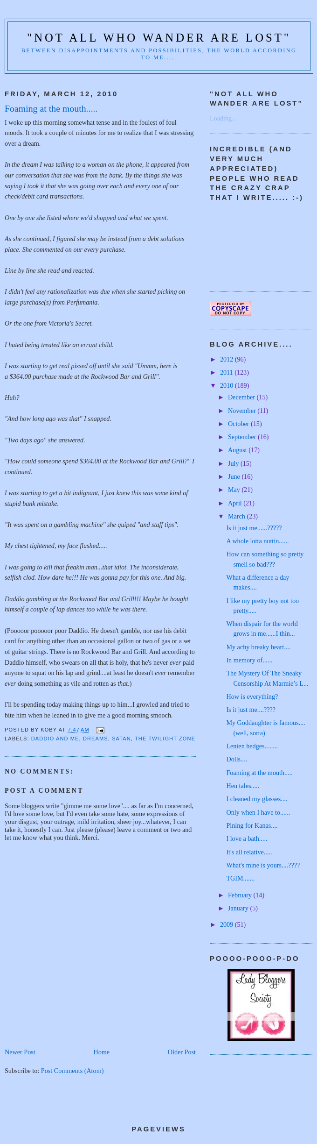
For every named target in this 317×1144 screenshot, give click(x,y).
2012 (227, 359)
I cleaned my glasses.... (256, 799)
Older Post (182, 1052)
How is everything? (252, 696)
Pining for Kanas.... (251, 825)
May (235, 489)
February (241, 895)
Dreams (95, 738)
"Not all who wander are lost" (159, 37)
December (242, 397)
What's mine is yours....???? (263, 865)
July (234, 463)
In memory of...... (249, 660)
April (235, 503)
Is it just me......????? (254, 528)
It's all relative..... (249, 852)
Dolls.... (236, 759)
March (237, 516)
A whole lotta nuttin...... (257, 541)
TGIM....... (240, 878)
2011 (227, 372)
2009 (227, 924)
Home (101, 1052)
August (238, 450)
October (239, 423)
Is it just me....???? (251, 709)
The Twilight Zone (165, 738)
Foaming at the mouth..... (259, 772)
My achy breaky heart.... (258, 647)
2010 (227, 385)
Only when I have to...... (258, 812)
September (243, 437)
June (235, 476)
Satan (121, 738)
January (239, 908)
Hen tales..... (242, 785)
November (242, 410)
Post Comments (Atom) (72, 1070)
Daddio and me (55, 738)
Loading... (223, 118)
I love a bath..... (246, 838)
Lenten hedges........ (251, 746)
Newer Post (20, 1052)
